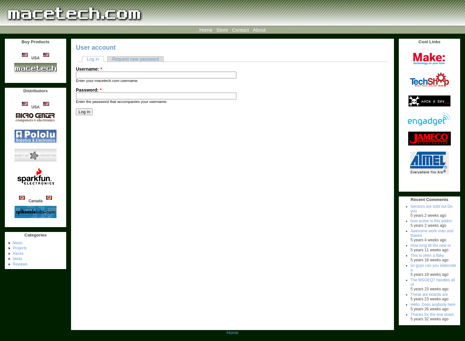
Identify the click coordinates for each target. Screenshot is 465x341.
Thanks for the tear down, (432, 314)
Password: (89, 90)
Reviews (20, 264)
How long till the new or (430, 245)
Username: (89, 69)
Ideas (17, 258)
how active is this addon (431, 221)
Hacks (18, 253)
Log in (93, 59)
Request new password (135, 59)
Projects (20, 248)
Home (205, 30)
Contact (240, 30)
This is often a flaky (427, 255)
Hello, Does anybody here (432, 304)
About (259, 30)
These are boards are (429, 294)
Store (222, 30)
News (17, 243)
